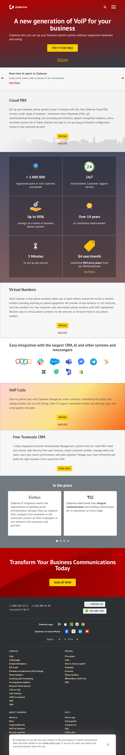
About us (13, 717)
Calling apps (14, 660)
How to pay (70, 717)
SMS (11, 701)
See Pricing (89, 271)
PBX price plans (92, 263)
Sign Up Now (62, 582)
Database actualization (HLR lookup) (26, 671)
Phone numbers (16, 675)
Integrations (70, 725)
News (11, 721)
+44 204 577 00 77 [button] (19, 609)
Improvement (89, 206)
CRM (11, 704)
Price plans (70, 656)
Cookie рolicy (48, 743)
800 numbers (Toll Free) (75, 678)
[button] (57, 541)
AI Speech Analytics (18, 663)
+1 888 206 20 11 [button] (18, 605)
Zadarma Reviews (17, 725)
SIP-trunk (13, 667)
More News (14, 82)
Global (35, 166)
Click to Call (14, 689)
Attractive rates (35, 206)
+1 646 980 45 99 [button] (41, 605)
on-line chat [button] (94, 611)
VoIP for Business (17, 728)
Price (89, 246)
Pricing (62, 59)
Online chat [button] (70, 732)
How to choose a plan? (75, 663)
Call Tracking (15, 693)
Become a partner (17, 732)
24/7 (89, 166)
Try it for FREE (62, 48)
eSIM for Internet (17, 697)
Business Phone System (19, 686)
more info (62, 143)
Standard (69, 667)
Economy (69, 671)
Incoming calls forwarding (21, 678)
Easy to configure (35, 246)
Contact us (94, 604)
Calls (11, 656)
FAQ (67, 728)
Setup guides (71, 721)
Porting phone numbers (19, 682)
